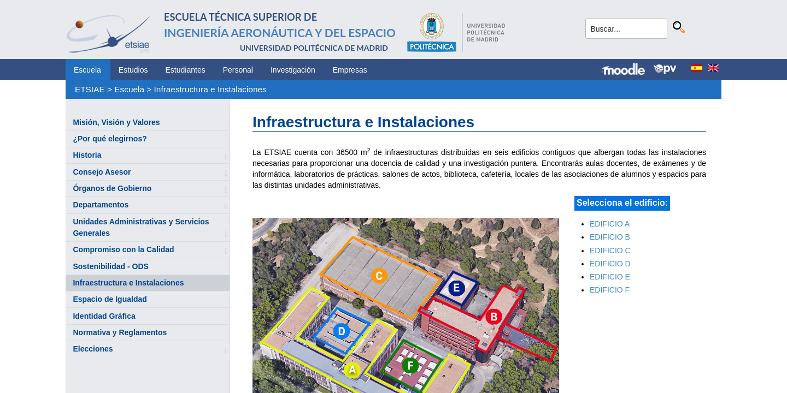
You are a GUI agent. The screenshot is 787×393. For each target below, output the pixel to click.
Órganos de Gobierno (112, 188)
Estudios (133, 70)
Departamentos (100, 204)
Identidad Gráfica (104, 316)
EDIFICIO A (610, 223)
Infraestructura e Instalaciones (210, 89)
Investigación (293, 70)
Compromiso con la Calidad (123, 249)
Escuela (87, 70)
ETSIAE (90, 89)
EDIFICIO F (610, 289)
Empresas (350, 70)
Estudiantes (185, 70)
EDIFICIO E (610, 276)
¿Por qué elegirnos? (109, 138)
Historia (87, 155)
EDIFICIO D (610, 263)
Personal (238, 70)
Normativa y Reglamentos (120, 332)
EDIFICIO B (610, 237)
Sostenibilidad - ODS (110, 266)
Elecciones (93, 348)
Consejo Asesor (102, 172)
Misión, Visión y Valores (116, 122)
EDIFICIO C (610, 250)
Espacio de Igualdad (109, 299)
